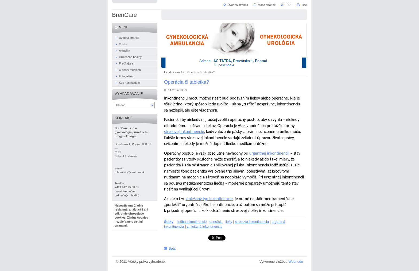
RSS (288, 4)
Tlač (304, 4)
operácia (216, 222)
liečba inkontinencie (192, 222)
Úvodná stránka (174, 72)
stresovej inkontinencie (184, 131)
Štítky (168, 222)
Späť (172, 248)
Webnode (295, 261)
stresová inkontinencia (252, 222)
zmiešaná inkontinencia (204, 226)
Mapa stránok (267, 4)
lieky (228, 222)
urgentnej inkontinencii (269, 153)
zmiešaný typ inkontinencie (209, 198)
